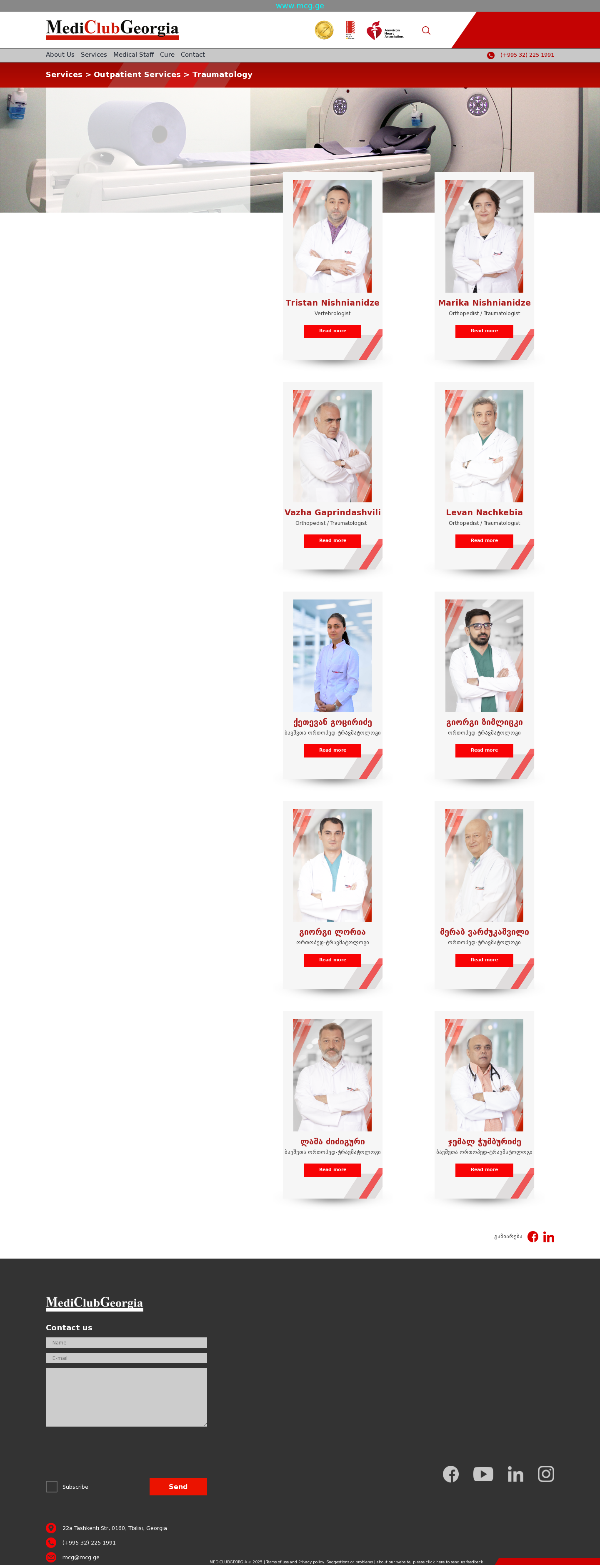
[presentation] (109, 1454)
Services (94, 55)
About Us (60, 55)
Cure (167, 55)
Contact (193, 55)
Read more (332, 331)
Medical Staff (133, 55)
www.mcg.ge (300, 5)
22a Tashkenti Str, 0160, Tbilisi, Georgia (114, 1528)
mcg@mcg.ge (81, 1557)
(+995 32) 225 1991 (527, 55)
